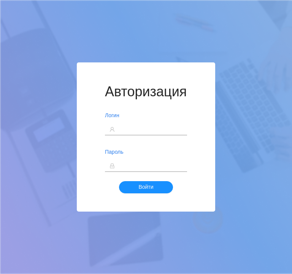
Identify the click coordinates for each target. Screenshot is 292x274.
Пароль (114, 152)
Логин (112, 115)
